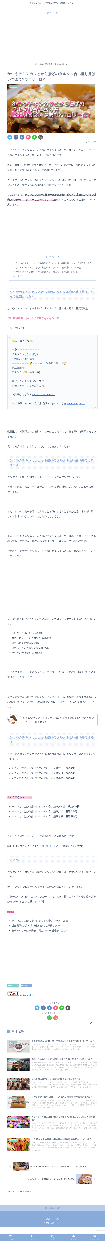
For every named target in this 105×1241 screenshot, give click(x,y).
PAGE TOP (52, 1222)
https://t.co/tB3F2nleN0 (44, 395)
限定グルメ (26, 986)
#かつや (44, 363)
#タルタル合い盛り (24, 359)
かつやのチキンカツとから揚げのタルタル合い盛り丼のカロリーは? (49, 267)
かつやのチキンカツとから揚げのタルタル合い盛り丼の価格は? (47, 272)
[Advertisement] (52, 40)
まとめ (19, 276)
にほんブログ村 (22, 995)
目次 (48, 257)
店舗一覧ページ (48, 846)
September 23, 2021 (75, 403)
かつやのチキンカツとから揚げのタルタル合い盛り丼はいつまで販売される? (53, 263)
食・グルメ (13, 986)
